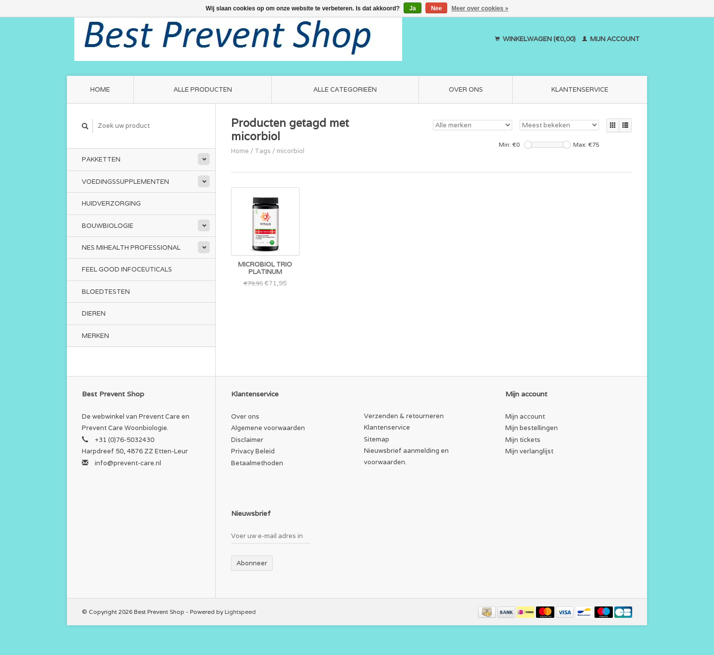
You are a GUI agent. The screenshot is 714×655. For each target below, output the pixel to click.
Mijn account (611, 39)
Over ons (466, 89)
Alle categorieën (345, 89)
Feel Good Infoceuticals (127, 269)
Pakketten (101, 159)
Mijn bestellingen (531, 428)
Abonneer (252, 563)
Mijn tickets (522, 440)
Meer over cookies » (480, 8)
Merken (95, 335)
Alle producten (203, 89)
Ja (412, 8)
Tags (263, 151)
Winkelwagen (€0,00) (536, 39)
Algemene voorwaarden (268, 428)
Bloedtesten (106, 291)
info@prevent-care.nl (128, 463)
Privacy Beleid (253, 451)
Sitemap (376, 439)
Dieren (94, 313)
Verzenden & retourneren (404, 416)
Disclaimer (247, 440)
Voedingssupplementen (125, 181)
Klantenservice (579, 89)
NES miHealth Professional (131, 247)
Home (100, 89)
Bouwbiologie (107, 225)
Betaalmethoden (257, 463)
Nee (436, 8)
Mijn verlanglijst (529, 451)
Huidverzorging (111, 203)
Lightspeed (240, 611)
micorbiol (290, 151)
